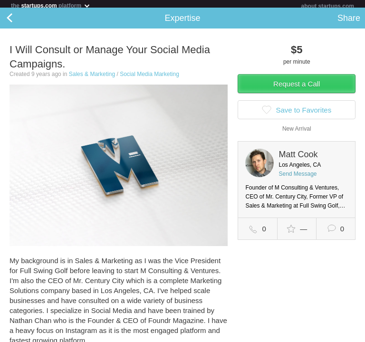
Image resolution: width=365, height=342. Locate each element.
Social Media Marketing (149, 78)
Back (19, 21)
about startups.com (327, 6)
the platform (51, 5)
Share (348, 22)
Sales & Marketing (92, 78)
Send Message (298, 177)
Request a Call (296, 88)
